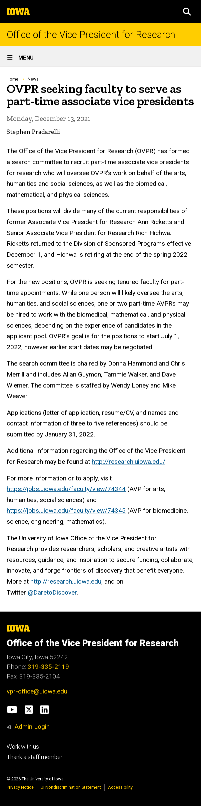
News (33, 79)
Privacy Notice (20, 787)
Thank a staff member (34, 757)
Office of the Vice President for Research (91, 35)
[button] (187, 11)
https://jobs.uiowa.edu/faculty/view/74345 (66, 510)
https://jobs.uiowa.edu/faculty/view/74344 (66, 489)
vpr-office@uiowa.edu (37, 691)
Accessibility (120, 787)
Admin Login (32, 726)
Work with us (23, 746)
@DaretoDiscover (52, 592)
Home (12, 79)
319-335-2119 (48, 667)
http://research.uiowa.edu (65, 581)
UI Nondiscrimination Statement (71, 787)
